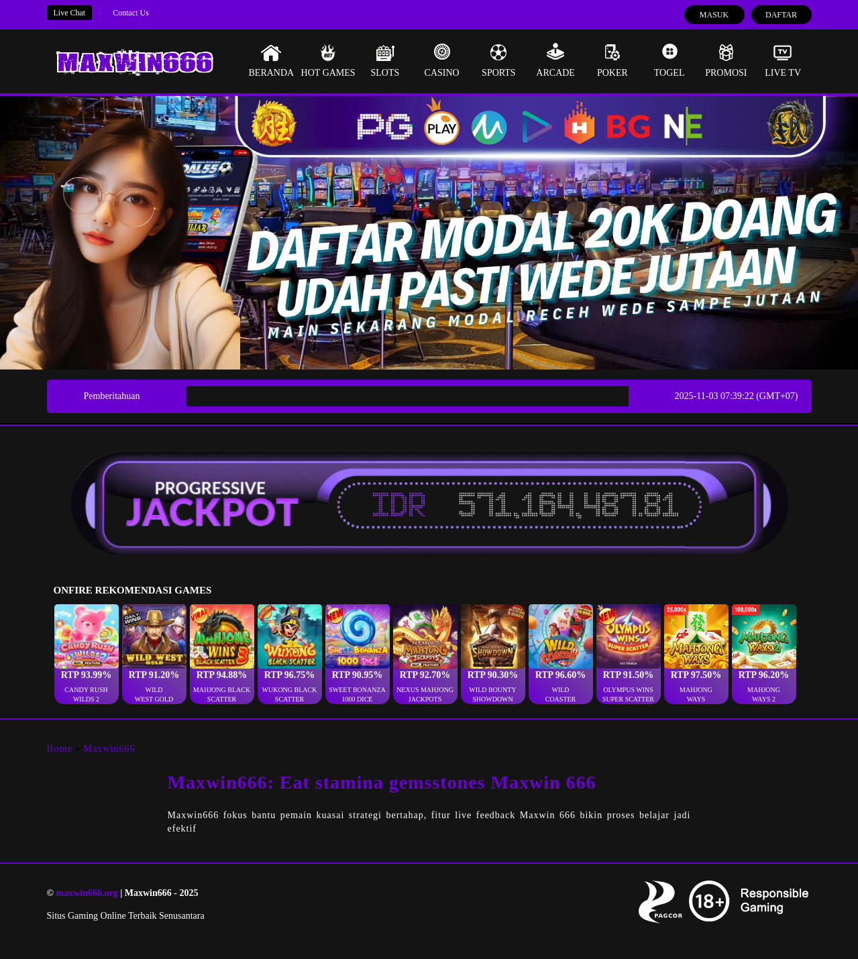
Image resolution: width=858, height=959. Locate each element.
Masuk (714, 14)
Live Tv (783, 60)
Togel (669, 60)
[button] (86, 655)
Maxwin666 (110, 749)
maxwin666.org (86, 893)
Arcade (555, 60)
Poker (612, 60)
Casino (442, 60)
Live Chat (70, 12)
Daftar (781, 14)
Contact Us (131, 12)
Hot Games (328, 60)
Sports (499, 60)
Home (59, 749)
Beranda (271, 60)
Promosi (726, 60)
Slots (384, 60)
